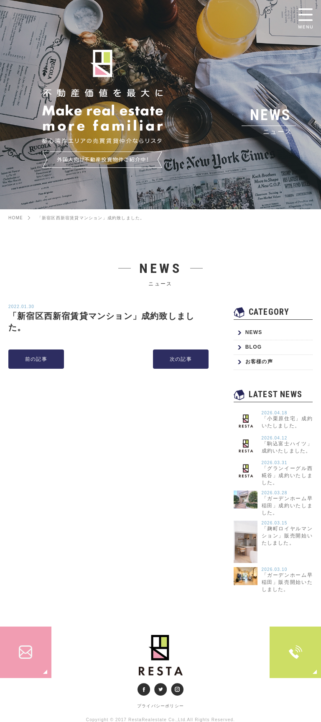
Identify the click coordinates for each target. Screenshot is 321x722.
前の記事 (36, 359)
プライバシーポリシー (160, 706)
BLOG (253, 347)
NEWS (253, 332)
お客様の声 (259, 362)
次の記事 (181, 359)
